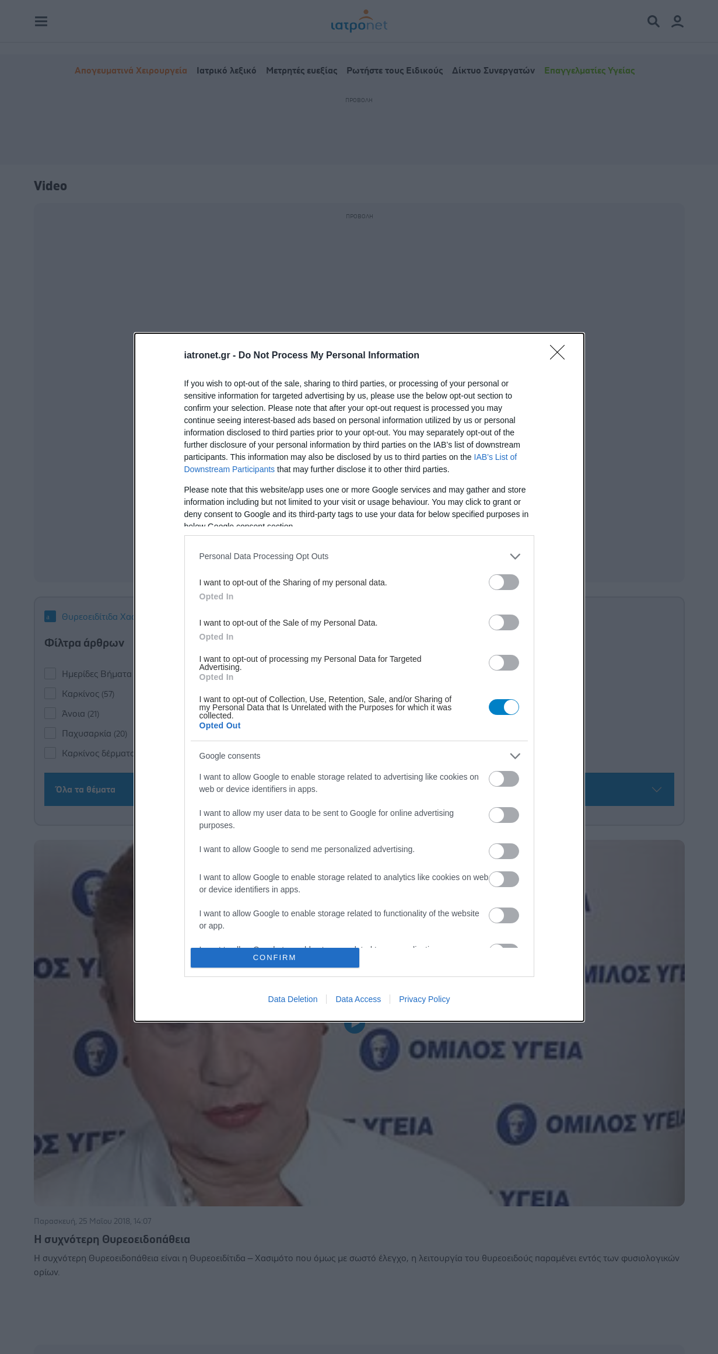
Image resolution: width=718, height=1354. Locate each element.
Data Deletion (293, 999)
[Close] (561, 356)
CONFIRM (275, 957)
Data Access (358, 999)
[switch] (504, 582)
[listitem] (359, 556)
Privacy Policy (424, 999)
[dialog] (359, 677)
